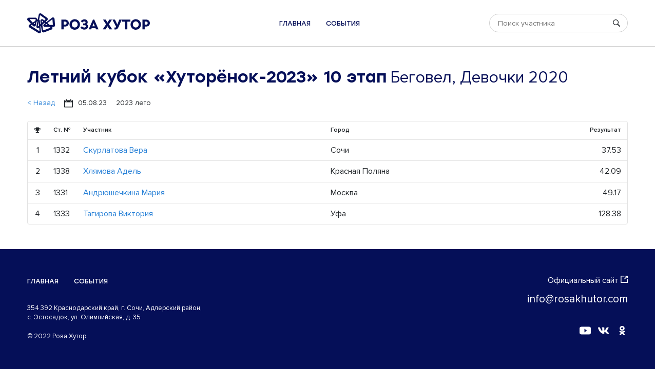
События (343, 23)
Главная (295, 23)
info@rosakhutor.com (577, 299)
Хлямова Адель (112, 171)
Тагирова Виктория (118, 214)
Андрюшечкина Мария (124, 193)
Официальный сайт (588, 280)
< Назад (41, 102)
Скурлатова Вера (115, 150)
